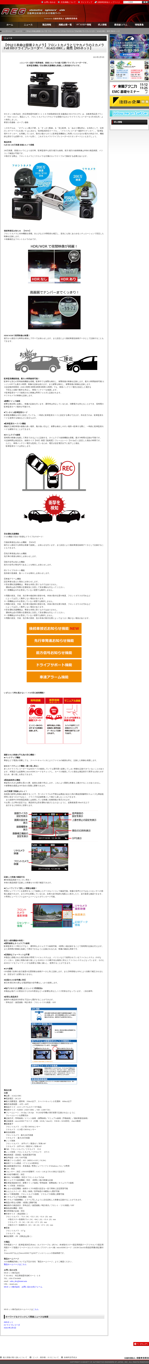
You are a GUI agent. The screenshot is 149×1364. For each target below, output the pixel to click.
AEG (35, 13)
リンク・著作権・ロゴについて (45, 1357)
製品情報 (46, 25)
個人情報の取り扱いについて (15, 1357)
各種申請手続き (70, 1357)
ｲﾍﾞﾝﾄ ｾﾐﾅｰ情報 (83, 25)
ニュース (28, 25)
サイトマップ (86, 2)
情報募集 (139, 25)
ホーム (9, 25)
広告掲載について (68, 2)
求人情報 (102, 25)
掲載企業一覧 (65, 25)
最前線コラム (120, 25)
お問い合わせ (50, 2)
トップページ (7, 31)
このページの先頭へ (141, 1344)
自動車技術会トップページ (108, 2)
